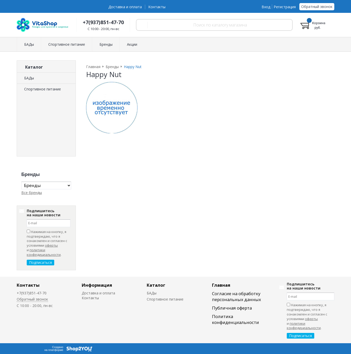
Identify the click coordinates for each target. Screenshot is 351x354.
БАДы (29, 78)
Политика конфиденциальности (235, 319)
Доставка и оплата (125, 6)
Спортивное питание (42, 89)
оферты (51, 245)
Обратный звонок (316, 6)
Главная (221, 285)
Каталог (156, 285)
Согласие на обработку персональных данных (236, 296)
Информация (97, 285)
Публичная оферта (232, 308)
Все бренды (31, 192)
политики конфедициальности (44, 252)
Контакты (156, 6)
